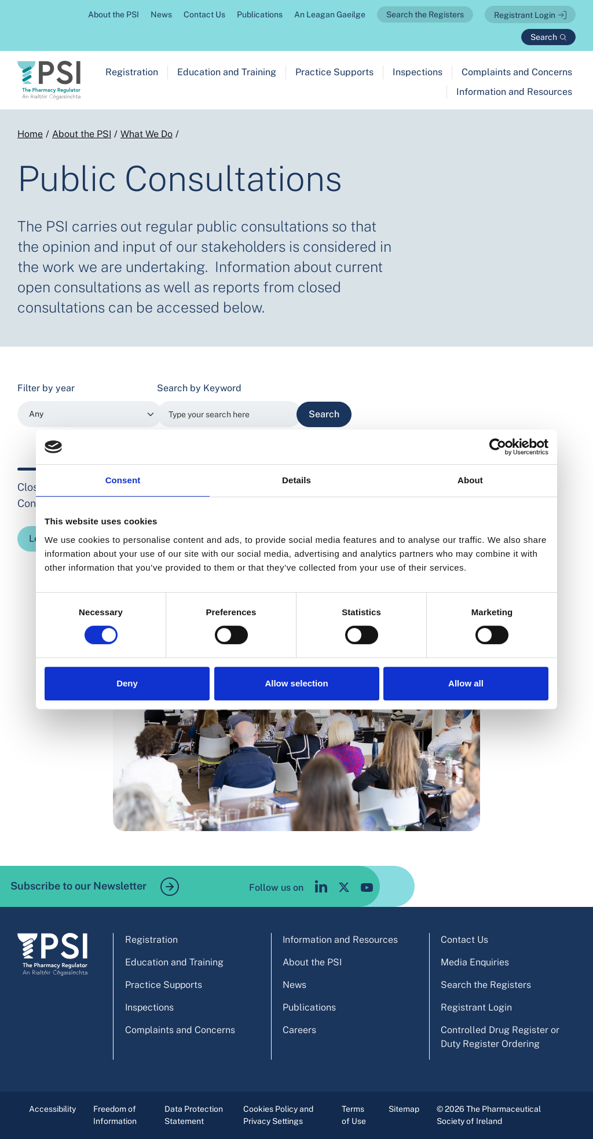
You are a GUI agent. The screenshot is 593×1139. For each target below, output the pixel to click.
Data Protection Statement (193, 1115)
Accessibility (52, 1109)
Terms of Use (354, 1115)
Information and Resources (514, 91)
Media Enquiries (475, 962)
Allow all (466, 683)
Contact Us (204, 14)
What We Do (146, 133)
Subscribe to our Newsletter (94, 886)
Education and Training (226, 72)
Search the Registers (425, 14)
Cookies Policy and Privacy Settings (278, 1115)
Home (30, 133)
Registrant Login (524, 15)
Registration (131, 72)
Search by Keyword (199, 388)
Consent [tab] (123, 480)
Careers (299, 1029)
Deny (127, 683)
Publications (260, 14)
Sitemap (404, 1109)
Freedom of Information (115, 1115)
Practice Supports (334, 72)
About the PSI (113, 14)
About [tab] (470, 480)
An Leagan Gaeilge (329, 14)
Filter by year (46, 388)
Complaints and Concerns (517, 72)
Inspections (417, 72)
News (161, 14)
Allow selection (296, 683)
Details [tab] (296, 480)
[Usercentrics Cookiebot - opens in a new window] (497, 446)
